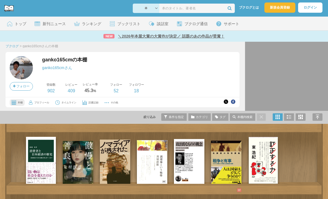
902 (51, 90)
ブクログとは (249, 7)
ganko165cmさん (57, 68)
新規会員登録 (280, 7)
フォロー (21, 86)
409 (71, 90)
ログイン (310, 7)
